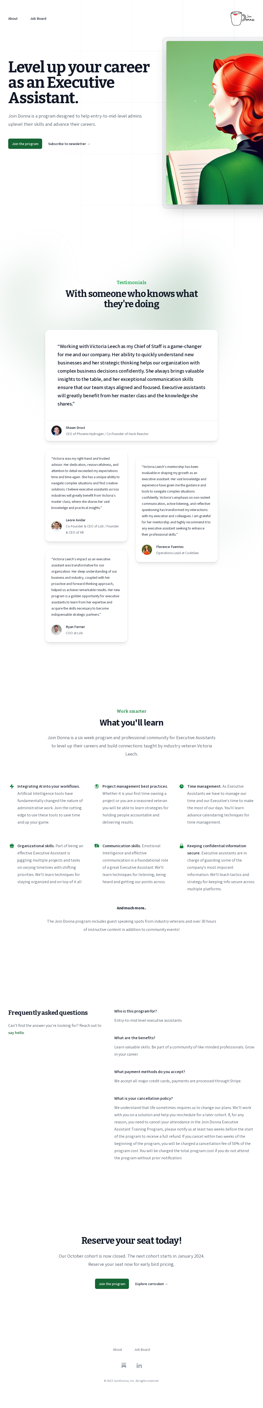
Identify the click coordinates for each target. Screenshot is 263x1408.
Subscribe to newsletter (69, 143)
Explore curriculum (151, 1283)
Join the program (25, 143)
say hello (16, 1032)
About (13, 18)
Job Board (38, 18)
